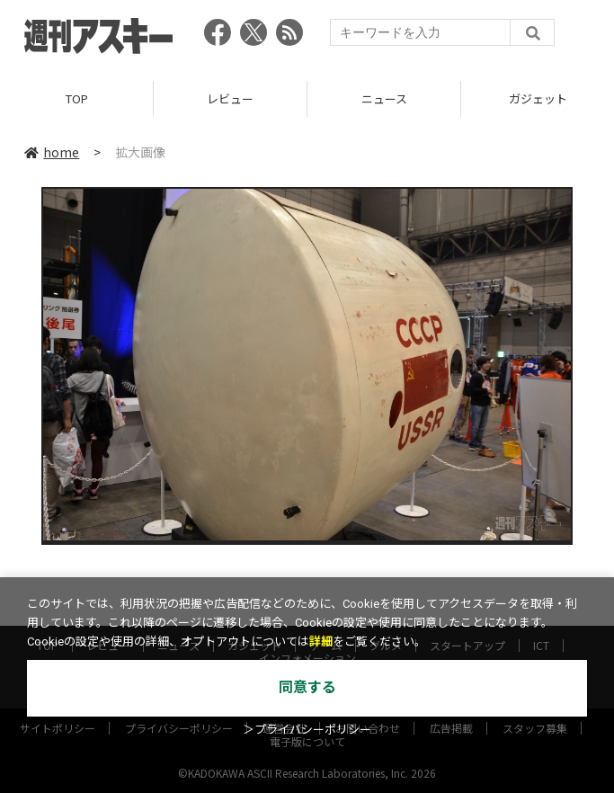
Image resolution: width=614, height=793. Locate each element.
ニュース (384, 98)
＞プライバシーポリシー (307, 729)
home (51, 152)
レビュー (230, 98)
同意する (307, 687)
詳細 (321, 641)
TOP (77, 98)
